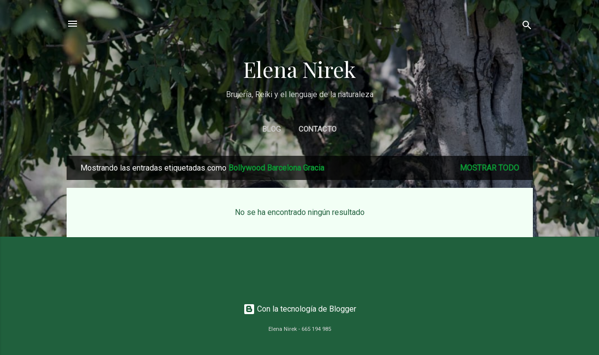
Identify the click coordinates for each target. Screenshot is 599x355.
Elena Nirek (299, 68)
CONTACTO (318, 129)
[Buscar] (527, 27)
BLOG (271, 129)
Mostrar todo (489, 168)
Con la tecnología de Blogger (299, 309)
